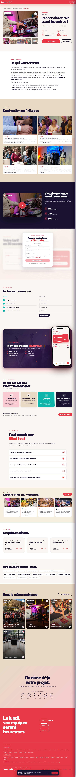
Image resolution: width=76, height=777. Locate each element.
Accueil (5, 8)
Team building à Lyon (20, 571)
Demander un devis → (65, 414)
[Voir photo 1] (6, 41)
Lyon (12, 757)
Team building (11, 8)
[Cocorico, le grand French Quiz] (14, 614)
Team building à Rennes (50, 574)
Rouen (66, 757)
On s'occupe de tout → (44, 315)
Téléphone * (40, 245)
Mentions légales (45, 769)
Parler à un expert (66, 41)
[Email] (52, 695)
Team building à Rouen (34, 577)
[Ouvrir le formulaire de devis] (46, 695)
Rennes (37, 757)
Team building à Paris (8, 571)
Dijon (62, 757)
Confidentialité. (38, 257)
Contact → (44, 725)
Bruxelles (20, 752)
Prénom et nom (28, 245)
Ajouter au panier (50, 41)
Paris (5, 757)
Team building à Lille (32, 571)
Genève (25, 752)
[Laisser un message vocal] (35, 695)
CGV (50, 769)
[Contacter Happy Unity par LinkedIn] (29, 695)
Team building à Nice (22, 577)
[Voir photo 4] (27, 41)
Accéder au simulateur (37, 260)
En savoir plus (27, 773)
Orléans (5, 752)
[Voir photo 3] (20, 41)
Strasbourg (32, 757)
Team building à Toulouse (9, 574)
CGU (54, 769)
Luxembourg (30, 752)
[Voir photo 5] (35, 41)
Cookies (70, 769)
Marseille (41, 757)
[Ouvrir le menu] (73, 2)
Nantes (26, 757)
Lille (8, 757)
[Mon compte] (70, 2)
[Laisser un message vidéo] (40, 695)
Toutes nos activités (65, 594)
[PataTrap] (61, 614)
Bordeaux (16, 757)
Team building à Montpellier (64, 574)
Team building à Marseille (59, 571)
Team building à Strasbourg (24, 574)
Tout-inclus (67, 494)
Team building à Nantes (37, 574)
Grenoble (52, 757)
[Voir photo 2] (13, 41)
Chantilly (10, 752)
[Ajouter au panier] (23, 627)
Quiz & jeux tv (19, 8)
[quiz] (14, 644)
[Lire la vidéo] (22, 205)
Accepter (54, 772)
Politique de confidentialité (61, 769)
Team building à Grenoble (9, 577)
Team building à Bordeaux (45, 571)
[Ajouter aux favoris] (35, 13)
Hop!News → (44, 730)
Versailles (15, 752)
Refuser (47, 772)
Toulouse (21, 757)
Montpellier (47, 757)
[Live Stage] (37, 614)
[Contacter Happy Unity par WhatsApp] (23, 695)
